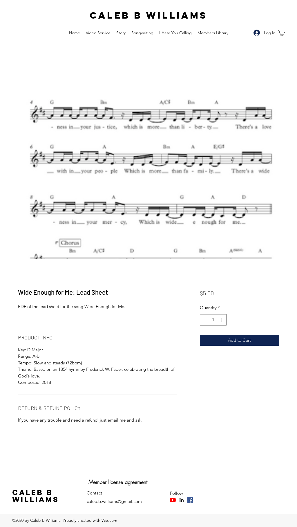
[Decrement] (205, 319)
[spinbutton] (213, 319)
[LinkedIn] (181, 500)
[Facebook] (190, 500)
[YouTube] (173, 500)
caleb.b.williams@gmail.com (114, 501)
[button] (281, 33)
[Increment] (222, 319)
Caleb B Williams (148, 15)
